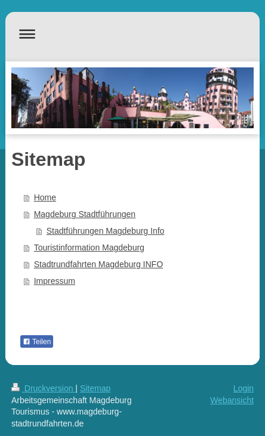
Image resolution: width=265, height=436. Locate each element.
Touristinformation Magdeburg (89, 247)
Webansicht (232, 400)
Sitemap (95, 388)
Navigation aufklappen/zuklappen (132, 34)
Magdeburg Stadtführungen (84, 214)
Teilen (37, 342)
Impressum (54, 281)
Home (45, 197)
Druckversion (43, 388)
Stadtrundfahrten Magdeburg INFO (98, 264)
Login (243, 388)
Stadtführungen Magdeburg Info (106, 231)
